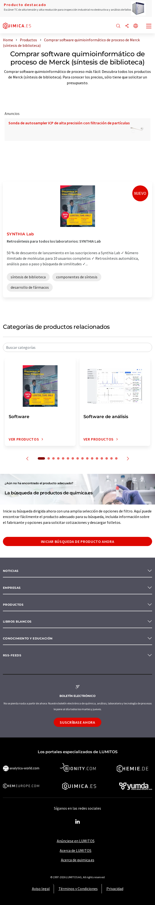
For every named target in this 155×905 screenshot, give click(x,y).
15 (111, 458)
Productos (13, 604)
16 (116, 458)
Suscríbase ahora (77, 722)
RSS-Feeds (12, 655)
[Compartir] (127, 26)
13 (102, 458)
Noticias (11, 571)
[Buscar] (118, 26)
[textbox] (77, 347)
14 (106, 458)
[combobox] (77, 347)
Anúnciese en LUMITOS (76, 840)
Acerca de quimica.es (77, 859)
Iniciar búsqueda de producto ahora (77, 541)
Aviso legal (41, 888)
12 (97, 458)
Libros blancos (17, 621)
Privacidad (114, 888)
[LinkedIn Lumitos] (77, 821)
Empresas (12, 587)
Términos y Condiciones (78, 888)
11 (92, 458)
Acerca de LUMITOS (75, 850)
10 (87, 458)
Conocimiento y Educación (28, 638)
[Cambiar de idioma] (135, 26)
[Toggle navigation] (149, 26)
